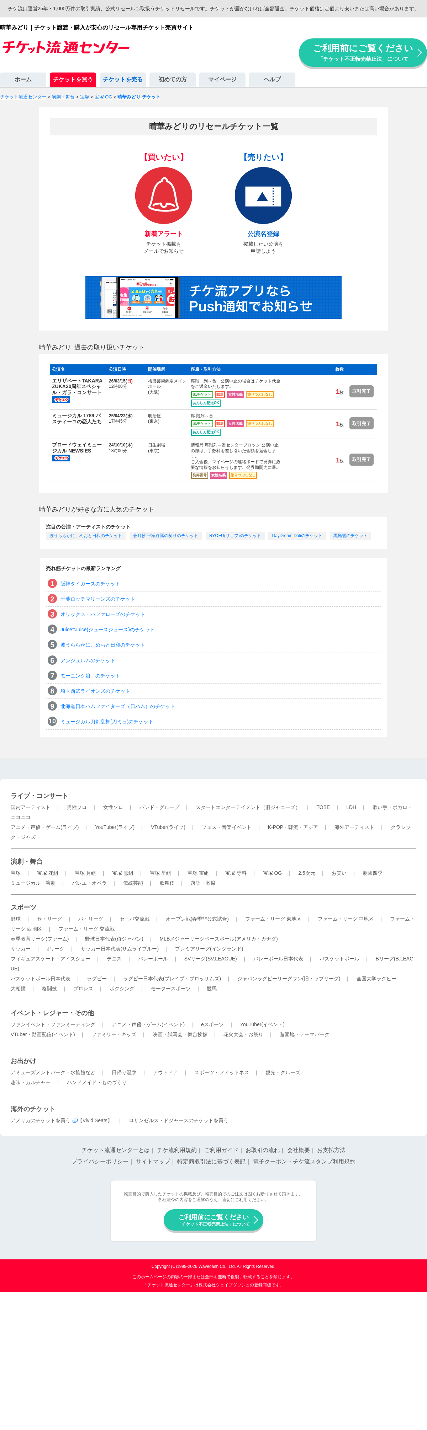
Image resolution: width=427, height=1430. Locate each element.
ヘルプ (272, 79)
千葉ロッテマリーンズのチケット (97, 599)
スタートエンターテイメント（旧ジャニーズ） (248, 807)
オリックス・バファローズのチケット (102, 614)
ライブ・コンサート (39, 795)
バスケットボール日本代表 (40, 978)
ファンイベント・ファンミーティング (53, 1024)
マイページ (222, 79)
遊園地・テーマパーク (305, 1034)
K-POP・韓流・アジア (293, 827)
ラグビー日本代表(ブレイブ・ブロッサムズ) (172, 978)
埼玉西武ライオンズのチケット (95, 691)
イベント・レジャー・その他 (52, 1013)
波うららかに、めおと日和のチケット (85, 535)
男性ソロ (77, 807)
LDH (351, 807)
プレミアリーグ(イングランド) (209, 949)
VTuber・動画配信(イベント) (43, 1034)
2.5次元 (306, 873)
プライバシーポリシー (100, 1161)
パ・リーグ (90, 919)
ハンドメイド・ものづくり (97, 1082)
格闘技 (49, 988)
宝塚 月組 (85, 873)
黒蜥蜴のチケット (350, 535)
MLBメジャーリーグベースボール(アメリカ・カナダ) (218, 939)
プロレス (83, 988)
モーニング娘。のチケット (90, 676)
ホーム (23, 79)
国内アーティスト (31, 807)
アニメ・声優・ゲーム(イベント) (148, 1024)
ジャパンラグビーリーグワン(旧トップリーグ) (288, 978)
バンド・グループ (159, 807)
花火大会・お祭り (243, 1034)
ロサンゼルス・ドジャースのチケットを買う (178, 1120)
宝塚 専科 (236, 873)
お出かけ (23, 1061)
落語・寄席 (203, 883)
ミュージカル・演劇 (33, 883)
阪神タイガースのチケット (90, 584)
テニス (114, 959)
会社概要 (298, 1150)
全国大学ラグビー (376, 978)
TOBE (323, 807)
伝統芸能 (133, 883)
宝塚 (16, 873)
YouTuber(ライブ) (115, 827)
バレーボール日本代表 (278, 959)
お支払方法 (331, 1150)
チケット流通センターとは (115, 1150)
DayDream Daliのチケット (297, 535)
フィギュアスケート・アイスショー (50, 959)
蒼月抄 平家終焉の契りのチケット (165, 535)
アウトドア (165, 1072)
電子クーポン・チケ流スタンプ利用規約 (304, 1161)
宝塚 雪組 (122, 873)
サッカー (21, 949)
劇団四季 (373, 873)
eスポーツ (212, 1024)
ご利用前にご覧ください (363, 52)
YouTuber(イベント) (262, 1024)
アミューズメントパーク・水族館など (53, 1072)
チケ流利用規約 (177, 1150)
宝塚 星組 (160, 873)
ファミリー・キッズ (113, 1034)
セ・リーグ (49, 919)
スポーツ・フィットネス (221, 1072)
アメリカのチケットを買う (40, 1120)
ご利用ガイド (221, 1150)
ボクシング (122, 988)
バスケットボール (339, 959)
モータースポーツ (171, 988)
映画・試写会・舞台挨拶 (180, 1034)
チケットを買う (73, 79)
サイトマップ (153, 1161)
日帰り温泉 (124, 1072)
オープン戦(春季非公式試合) (197, 919)
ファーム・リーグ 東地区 (273, 919)
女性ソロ (113, 807)
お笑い (339, 873)
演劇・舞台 (27, 861)
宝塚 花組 (47, 873)
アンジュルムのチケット (87, 660)
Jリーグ (55, 949)
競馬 (212, 988)
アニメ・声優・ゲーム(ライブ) (45, 827)
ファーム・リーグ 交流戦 (86, 929)
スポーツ (23, 907)
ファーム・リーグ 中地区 (346, 919)
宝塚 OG (272, 873)
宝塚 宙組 (198, 873)
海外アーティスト (354, 827)
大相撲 (18, 988)
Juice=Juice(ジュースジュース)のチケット (107, 629)
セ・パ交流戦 (134, 919)
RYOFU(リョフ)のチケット (235, 535)
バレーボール (153, 959)
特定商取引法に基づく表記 (211, 1161)
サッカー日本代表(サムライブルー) (120, 949)
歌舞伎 (166, 883)
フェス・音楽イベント (227, 827)
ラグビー (97, 978)
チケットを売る (123, 79)
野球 (16, 919)
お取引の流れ (263, 1150)
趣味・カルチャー (31, 1082)
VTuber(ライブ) (168, 827)
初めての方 (172, 79)
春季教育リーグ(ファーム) (40, 939)
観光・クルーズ (282, 1072)
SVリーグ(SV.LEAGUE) (210, 959)
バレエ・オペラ (89, 883)
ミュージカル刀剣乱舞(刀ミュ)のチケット (106, 721)
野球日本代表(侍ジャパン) (114, 939)
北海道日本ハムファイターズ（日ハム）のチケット (117, 706)
